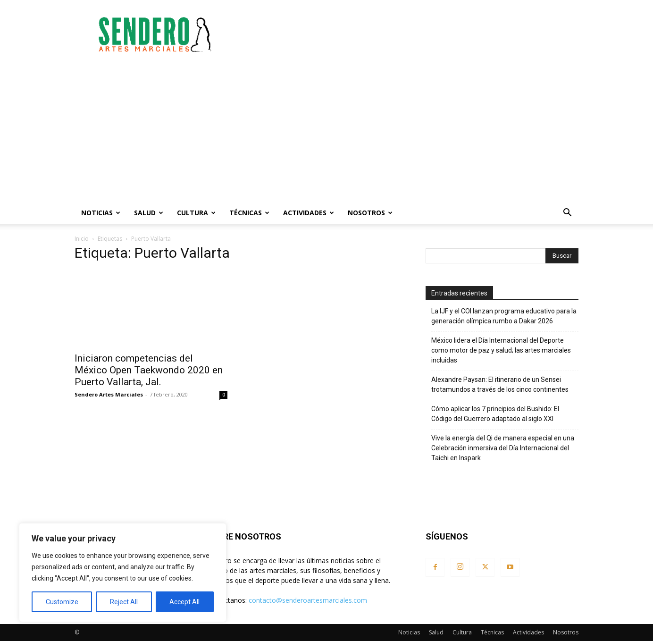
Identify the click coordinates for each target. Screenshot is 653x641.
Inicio (82, 239)
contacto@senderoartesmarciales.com (308, 600)
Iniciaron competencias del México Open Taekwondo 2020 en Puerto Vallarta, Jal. (149, 370)
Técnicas (249, 212)
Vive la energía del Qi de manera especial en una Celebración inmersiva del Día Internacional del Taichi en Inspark (502, 448)
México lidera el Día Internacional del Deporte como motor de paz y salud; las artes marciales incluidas (501, 350)
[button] (567, 213)
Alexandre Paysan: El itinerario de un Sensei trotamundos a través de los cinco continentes (500, 384)
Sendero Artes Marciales (109, 394)
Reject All (124, 602)
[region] (122, 572)
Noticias (100, 212)
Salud (148, 212)
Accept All (184, 602)
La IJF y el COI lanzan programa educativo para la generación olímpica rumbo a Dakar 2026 (504, 316)
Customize (62, 602)
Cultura (196, 212)
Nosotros (370, 212)
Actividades (308, 212)
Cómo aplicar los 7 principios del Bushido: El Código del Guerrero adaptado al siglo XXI (495, 413)
